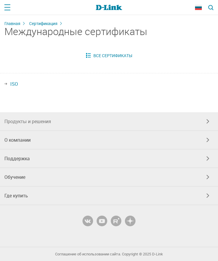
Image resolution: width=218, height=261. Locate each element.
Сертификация (43, 23)
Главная (12, 23)
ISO (14, 84)
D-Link (157, 254)
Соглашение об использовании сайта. (88, 254)
